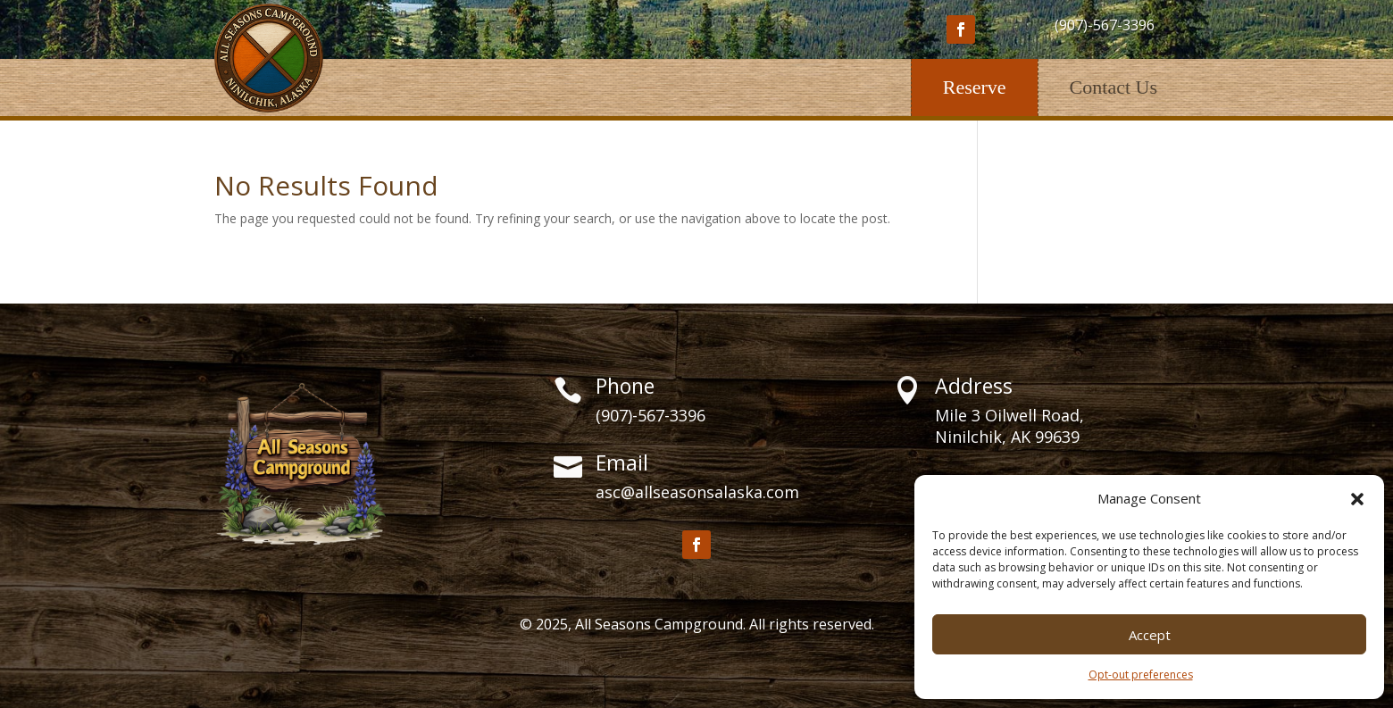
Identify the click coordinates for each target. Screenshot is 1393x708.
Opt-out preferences (1141, 674)
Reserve (974, 87)
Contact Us (1113, 87)
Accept (1150, 635)
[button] (1357, 499)
